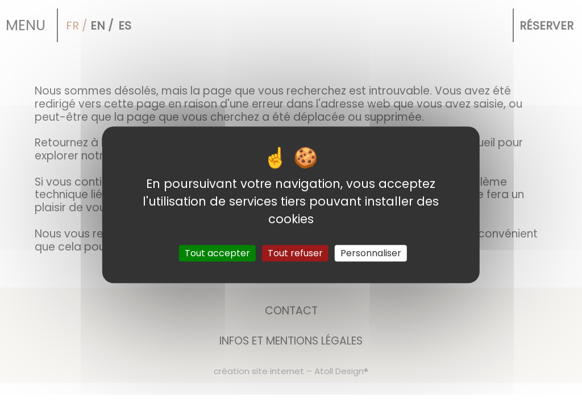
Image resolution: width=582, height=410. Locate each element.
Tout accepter (217, 253)
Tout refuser (295, 253)
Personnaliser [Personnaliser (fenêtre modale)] (370, 253)
